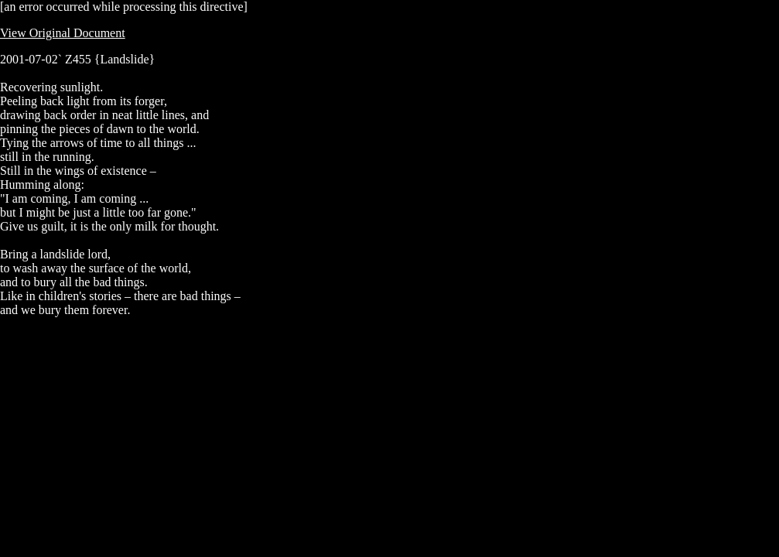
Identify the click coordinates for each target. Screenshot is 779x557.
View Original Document (62, 32)
